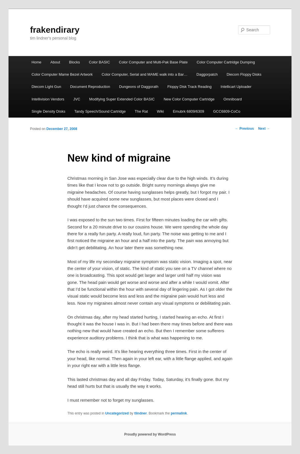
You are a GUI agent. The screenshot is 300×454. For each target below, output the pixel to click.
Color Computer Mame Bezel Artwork (62, 74)
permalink (179, 413)
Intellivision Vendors (48, 99)
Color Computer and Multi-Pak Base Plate (153, 62)
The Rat (141, 111)
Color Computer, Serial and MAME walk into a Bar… (144, 74)
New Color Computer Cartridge (189, 99)
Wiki (160, 111)
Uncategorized (117, 413)
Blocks (74, 62)
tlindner (140, 413)
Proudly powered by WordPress (150, 434)
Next (264, 129)
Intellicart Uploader (236, 86)
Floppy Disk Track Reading (189, 86)
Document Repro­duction (90, 86)
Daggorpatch (207, 74)
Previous (244, 129)
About (55, 62)
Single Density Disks (49, 111)
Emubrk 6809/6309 (188, 111)
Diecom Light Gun (46, 86)
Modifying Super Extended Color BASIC (122, 99)
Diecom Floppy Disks (243, 74)
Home (37, 62)
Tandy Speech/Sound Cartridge (100, 111)
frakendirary (54, 29)
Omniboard (232, 99)
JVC (76, 99)
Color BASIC (99, 62)
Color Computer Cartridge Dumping (226, 62)
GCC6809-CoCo (226, 111)
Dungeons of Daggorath (138, 86)
